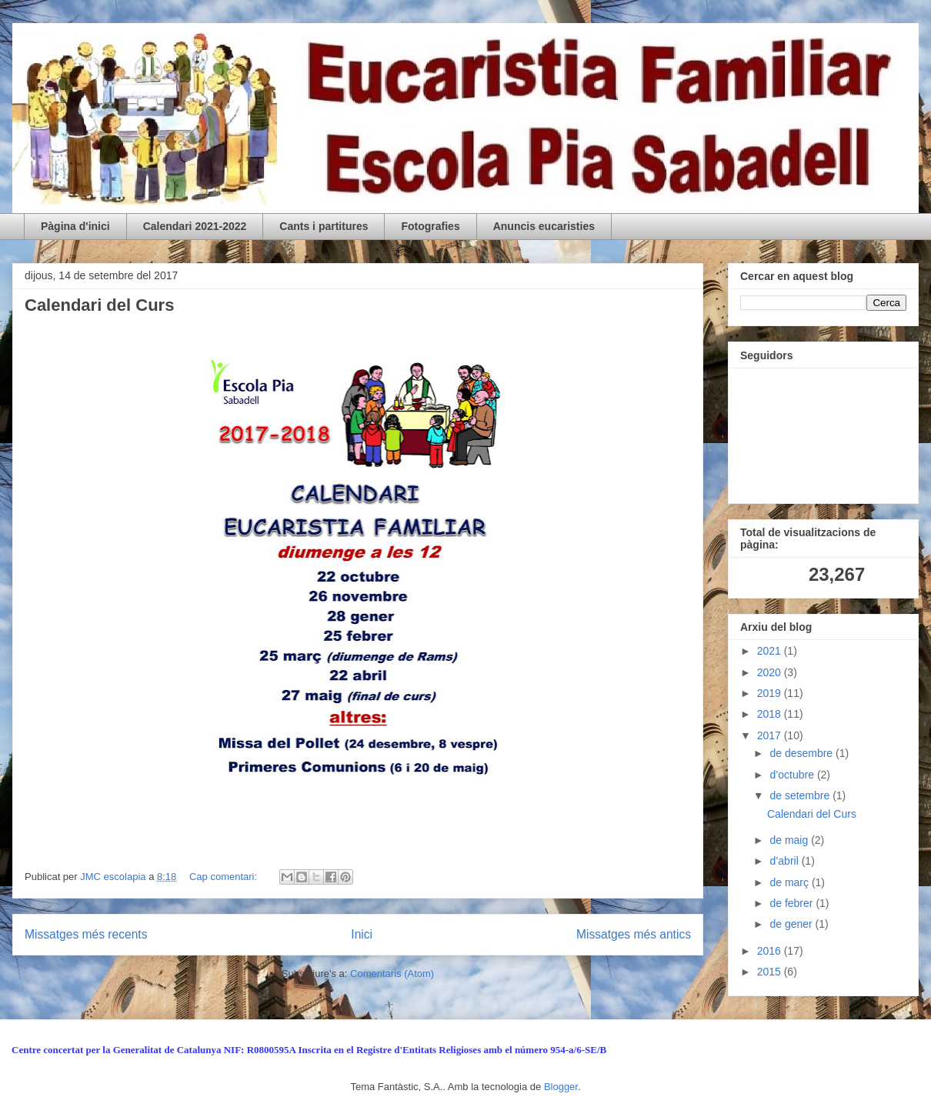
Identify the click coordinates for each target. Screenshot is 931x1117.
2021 (770, 651)
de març (790, 882)
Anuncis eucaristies (544, 226)
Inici (361, 934)
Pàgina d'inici (75, 226)
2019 (770, 693)
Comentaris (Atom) (392, 973)
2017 (770, 735)
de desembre (802, 753)
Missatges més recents (86, 934)
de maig (790, 840)
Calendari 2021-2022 (195, 226)
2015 (770, 971)
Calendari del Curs (99, 305)
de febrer (792, 903)
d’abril (785, 861)
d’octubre (792, 775)
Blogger (561, 1086)
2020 (770, 672)
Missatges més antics (633, 934)
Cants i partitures (323, 226)
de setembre (801, 795)
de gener (792, 924)
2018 (770, 714)
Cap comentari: (224, 876)
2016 (770, 951)
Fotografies (430, 226)
